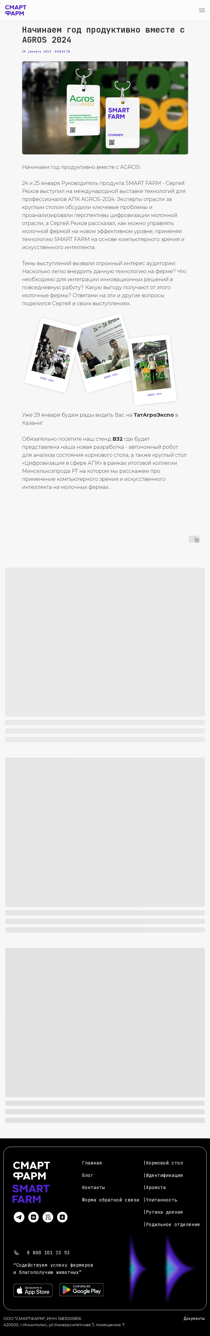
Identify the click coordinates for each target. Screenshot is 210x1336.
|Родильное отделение (171, 1224)
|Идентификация (163, 1175)
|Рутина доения (163, 1212)
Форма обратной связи (110, 1200)
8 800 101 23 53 (48, 1253)
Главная (92, 1163)
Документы (194, 1318)
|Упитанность (160, 1200)
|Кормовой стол (163, 1163)
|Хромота (154, 1187)
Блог (87, 1175)
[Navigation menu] (202, 10)
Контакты (93, 1187)
